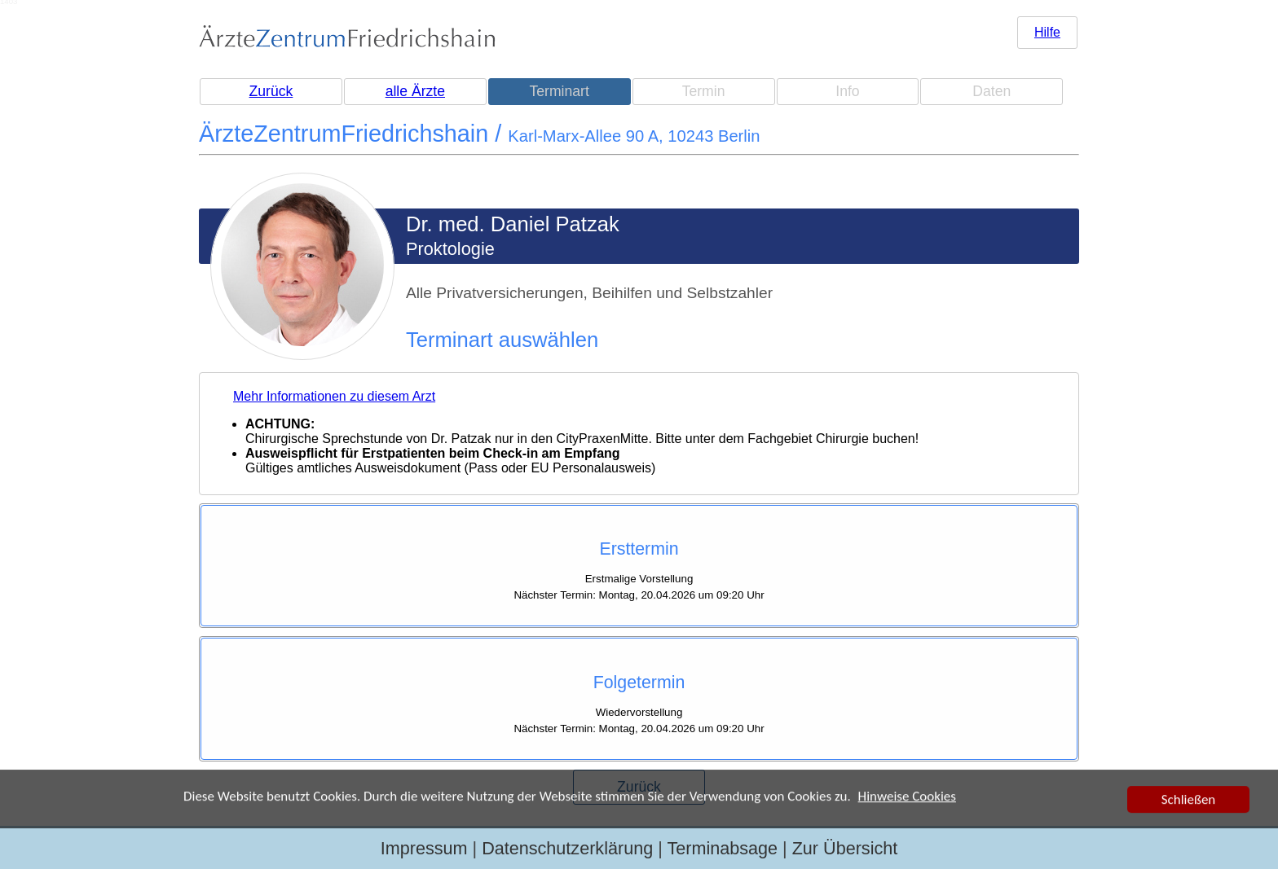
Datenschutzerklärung (567, 848)
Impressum (424, 848)
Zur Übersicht (845, 848)
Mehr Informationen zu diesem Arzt (334, 396)
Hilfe (1047, 32)
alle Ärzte (415, 91)
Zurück (271, 91)
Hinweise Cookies (907, 796)
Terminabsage (722, 848)
